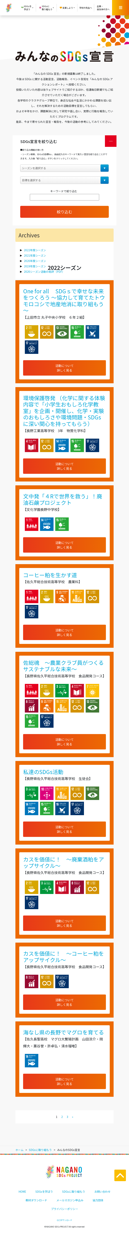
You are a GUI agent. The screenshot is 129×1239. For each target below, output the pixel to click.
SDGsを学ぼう (44, 1191)
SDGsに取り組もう (73, 1191)
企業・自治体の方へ (103, 8)
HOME (22, 1191)
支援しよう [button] (66, 7)
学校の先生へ (85, 7)
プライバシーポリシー (64, 1209)
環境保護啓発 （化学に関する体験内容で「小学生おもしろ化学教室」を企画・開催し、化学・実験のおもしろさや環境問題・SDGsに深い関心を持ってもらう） (64, 410)
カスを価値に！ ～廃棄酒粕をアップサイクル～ (63, 862)
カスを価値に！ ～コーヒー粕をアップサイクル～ (63, 957)
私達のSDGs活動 (43, 772)
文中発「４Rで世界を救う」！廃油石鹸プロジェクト (62, 499)
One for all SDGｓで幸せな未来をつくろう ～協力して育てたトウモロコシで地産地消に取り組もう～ (64, 300)
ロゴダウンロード (64, 1220)
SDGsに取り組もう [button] (45, 8)
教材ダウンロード (36, 1200)
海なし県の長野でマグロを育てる (63, 1032)
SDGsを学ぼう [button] (26, 8)
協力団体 (98, 1200)
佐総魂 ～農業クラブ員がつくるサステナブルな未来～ (63, 666)
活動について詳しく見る (64, 368)
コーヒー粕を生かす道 (50, 575)
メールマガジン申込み (69, 1200)
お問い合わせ (102, 1191)
